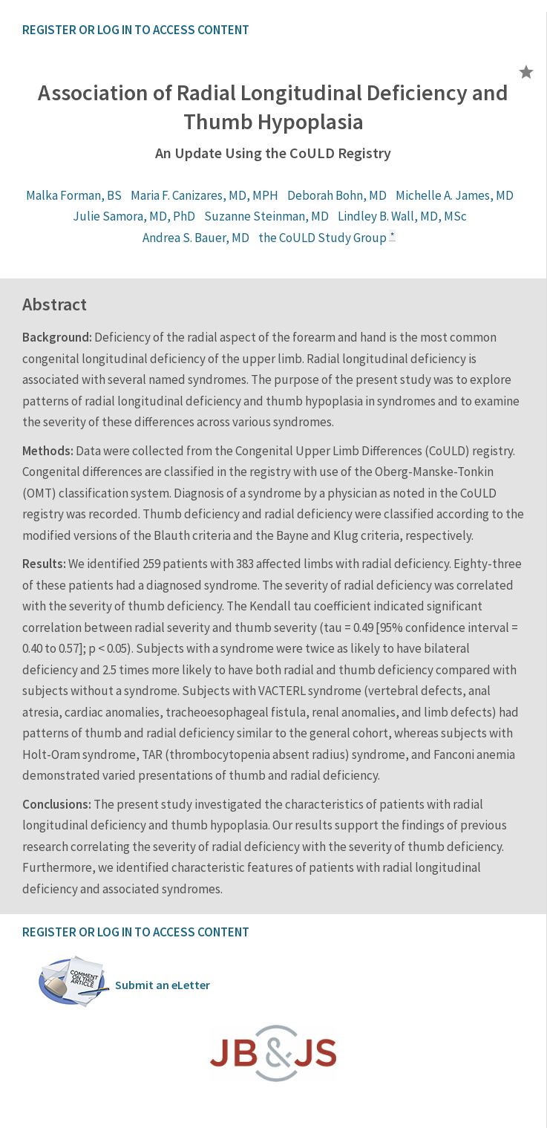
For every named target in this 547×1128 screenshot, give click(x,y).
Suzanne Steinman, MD (266, 216)
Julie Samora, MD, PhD (134, 216)
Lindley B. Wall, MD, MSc (402, 216)
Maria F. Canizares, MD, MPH (204, 195)
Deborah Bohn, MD (337, 195)
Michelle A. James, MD (455, 195)
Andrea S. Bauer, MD (196, 237)
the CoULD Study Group (322, 237)
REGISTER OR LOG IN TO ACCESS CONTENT (135, 30)
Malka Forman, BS (74, 195)
